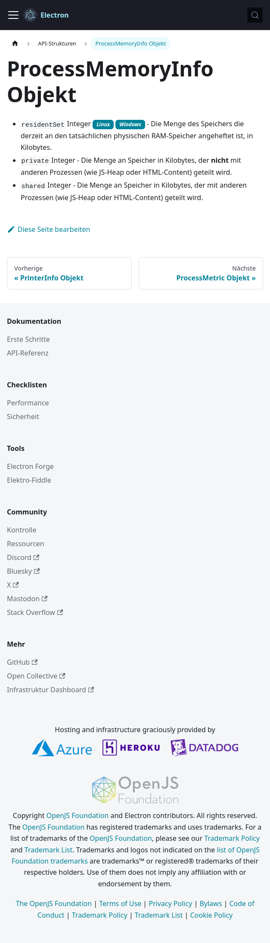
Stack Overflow (35, 612)
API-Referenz (28, 353)
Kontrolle (22, 530)
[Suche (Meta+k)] (255, 15)
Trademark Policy (232, 838)
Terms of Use (120, 903)
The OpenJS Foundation (54, 903)
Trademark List (48, 850)
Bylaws (210, 903)
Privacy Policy (170, 903)
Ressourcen (25, 543)
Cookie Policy (211, 915)
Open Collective (36, 676)
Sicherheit (23, 416)
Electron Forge (30, 466)
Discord (23, 557)
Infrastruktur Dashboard (50, 689)
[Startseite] (15, 43)
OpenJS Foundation (78, 815)
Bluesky (23, 571)
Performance (28, 403)
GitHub (22, 662)
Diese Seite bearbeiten (48, 229)
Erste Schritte (28, 339)
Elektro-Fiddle (29, 480)
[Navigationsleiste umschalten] (13, 15)
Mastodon (27, 598)
